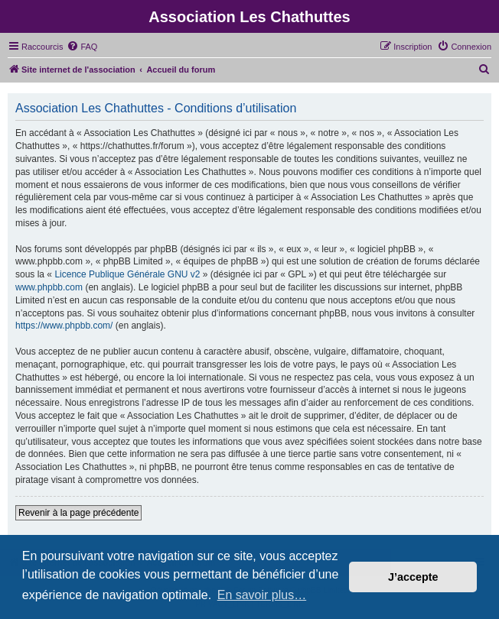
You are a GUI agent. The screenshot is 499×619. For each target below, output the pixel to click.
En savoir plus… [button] (262, 594)
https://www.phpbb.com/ (64, 325)
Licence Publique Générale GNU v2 (127, 274)
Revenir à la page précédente (78, 512)
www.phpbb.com (49, 287)
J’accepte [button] (413, 577)
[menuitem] (82, 46)
